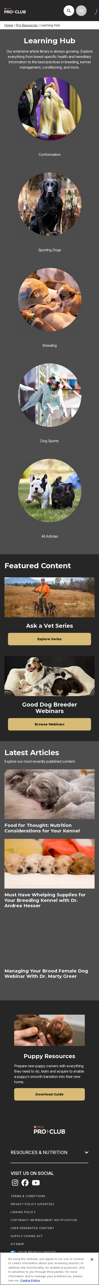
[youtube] (36, 1184)
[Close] (92, 1259)
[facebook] (25, 1184)
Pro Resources (27, 25)
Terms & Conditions (28, 1196)
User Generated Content (32, 1228)
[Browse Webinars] (49, 724)
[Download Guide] (49, 1094)
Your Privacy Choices (37, 1252)
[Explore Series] (49, 639)
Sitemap (17, 1244)
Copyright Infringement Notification (44, 1220)
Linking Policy (23, 1212)
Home (8, 25)
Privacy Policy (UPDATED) (32, 1204)
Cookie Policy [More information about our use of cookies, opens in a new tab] (30, 1280)
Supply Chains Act (27, 1236)
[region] (49, 1268)
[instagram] (15, 1184)
